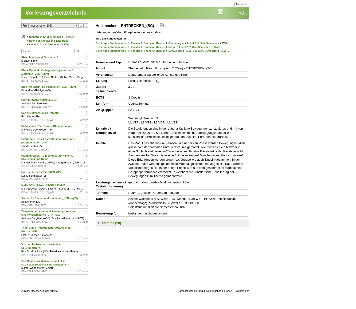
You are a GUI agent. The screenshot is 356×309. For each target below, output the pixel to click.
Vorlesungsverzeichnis (55, 12)
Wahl (67, 44)
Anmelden (241, 4)
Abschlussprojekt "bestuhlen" (40, 57)
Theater (69, 37)
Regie (172, 47)
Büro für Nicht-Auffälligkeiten (39, 100)
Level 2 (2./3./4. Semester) (45, 44)
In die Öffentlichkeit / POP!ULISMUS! (44, 185)
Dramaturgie (176, 43)
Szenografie (61, 40)
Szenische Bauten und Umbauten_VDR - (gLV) (50, 198)
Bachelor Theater (39, 40)
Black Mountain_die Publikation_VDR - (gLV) (49, 86)
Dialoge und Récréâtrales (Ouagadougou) (47, 126)
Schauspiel (175, 50)
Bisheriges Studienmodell (45, 37)
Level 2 (225, 50)
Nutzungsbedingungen (219, 290)
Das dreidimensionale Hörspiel (40, 112)
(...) (98, 54)
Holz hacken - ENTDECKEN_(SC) (41, 172)
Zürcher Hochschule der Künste (39, 290)
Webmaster (242, 290)
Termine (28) (111, 223)
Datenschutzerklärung (190, 290)
